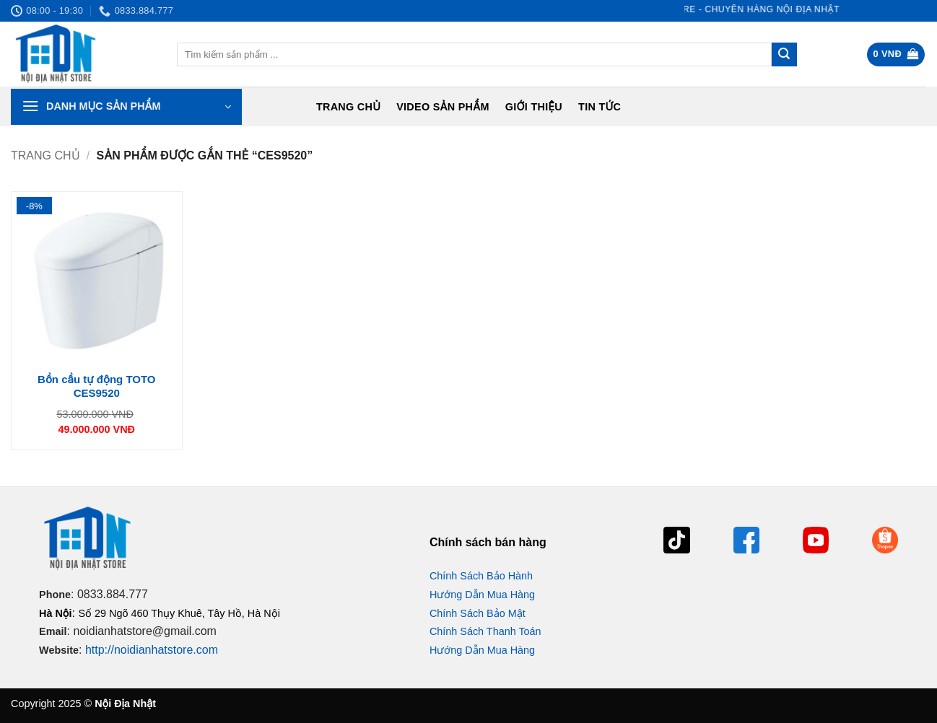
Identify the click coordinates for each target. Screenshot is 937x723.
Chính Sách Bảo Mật (478, 613)
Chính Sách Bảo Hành (481, 576)
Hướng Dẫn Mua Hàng (482, 594)
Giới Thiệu (533, 107)
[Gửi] (784, 55)
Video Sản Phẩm (442, 107)
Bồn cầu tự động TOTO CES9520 (96, 386)
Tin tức (599, 107)
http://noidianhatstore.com (151, 650)
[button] (896, 54)
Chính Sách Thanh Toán (485, 631)
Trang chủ (348, 107)
